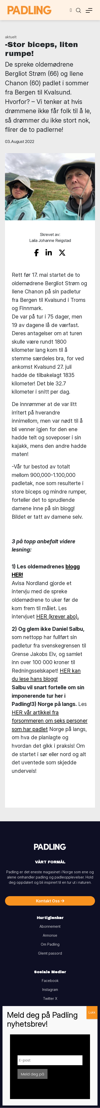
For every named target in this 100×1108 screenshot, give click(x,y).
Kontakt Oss (50, 900)
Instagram (50, 989)
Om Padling (50, 944)
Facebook (50, 980)
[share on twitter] (62, 252)
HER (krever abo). (57, 616)
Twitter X (50, 998)
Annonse (50, 935)
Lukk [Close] (92, 1012)
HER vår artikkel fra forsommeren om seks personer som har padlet (50, 720)
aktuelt (10, 37)
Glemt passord (50, 953)
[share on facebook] (36, 252)
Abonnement (50, 926)
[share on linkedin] (49, 252)
